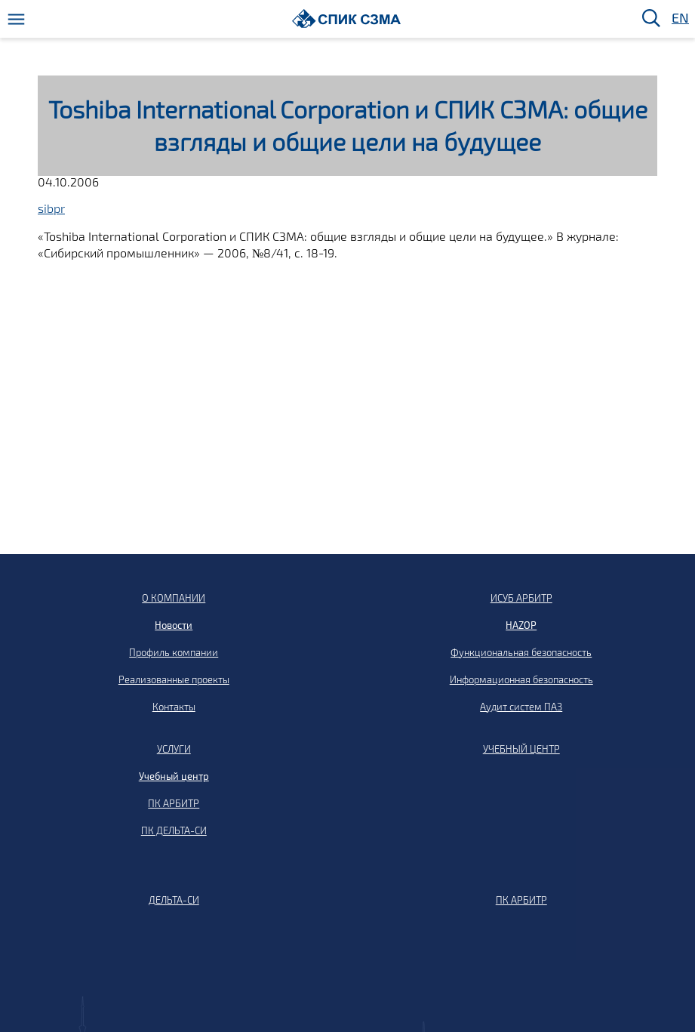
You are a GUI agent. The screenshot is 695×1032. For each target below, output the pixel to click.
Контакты (173, 707)
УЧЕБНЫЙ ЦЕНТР (521, 749)
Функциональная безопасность (521, 652)
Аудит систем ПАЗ (521, 707)
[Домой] (346, 18)
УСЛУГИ (174, 749)
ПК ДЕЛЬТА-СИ (174, 830)
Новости (173, 625)
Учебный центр (174, 776)
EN (679, 18)
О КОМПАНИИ (173, 598)
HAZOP (521, 625)
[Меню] (16, 19)
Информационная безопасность (521, 679)
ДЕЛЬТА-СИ (174, 900)
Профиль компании (173, 652)
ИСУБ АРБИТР (521, 598)
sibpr (51, 208)
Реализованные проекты (173, 679)
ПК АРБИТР (173, 803)
